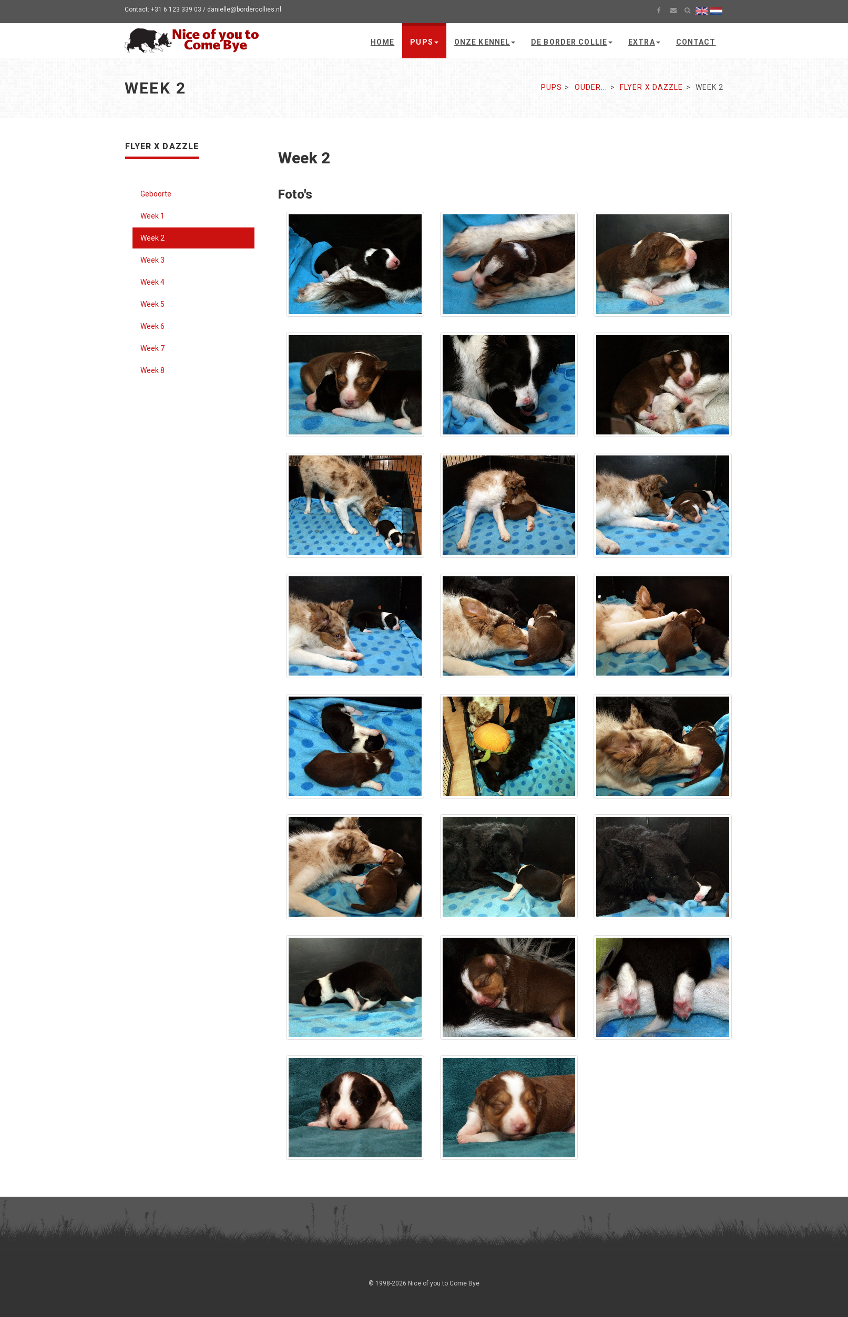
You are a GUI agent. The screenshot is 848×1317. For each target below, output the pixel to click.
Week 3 (152, 260)
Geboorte (155, 194)
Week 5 (152, 304)
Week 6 (152, 326)
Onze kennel (484, 42)
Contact (696, 42)
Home (382, 42)
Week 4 (152, 282)
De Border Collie (571, 42)
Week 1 (152, 216)
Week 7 (152, 348)
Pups (424, 42)
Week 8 (152, 370)
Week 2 (152, 238)
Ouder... (591, 87)
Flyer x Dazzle (651, 87)
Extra (644, 42)
